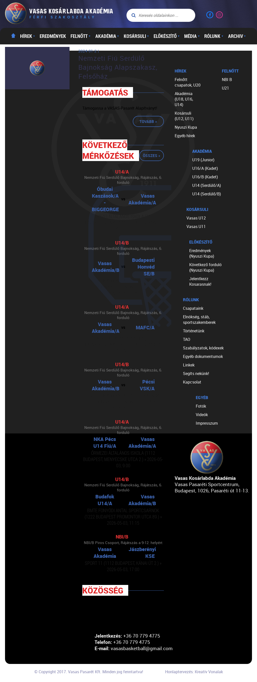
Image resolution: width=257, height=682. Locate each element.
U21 (225, 88)
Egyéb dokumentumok (203, 356)
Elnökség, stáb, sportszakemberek (199, 319)
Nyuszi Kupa (186, 127)
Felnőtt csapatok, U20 (188, 82)
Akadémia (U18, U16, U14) (184, 99)
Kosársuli (136, 36)
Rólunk (213, 36)
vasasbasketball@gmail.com (142, 648)
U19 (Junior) (203, 160)
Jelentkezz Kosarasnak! (200, 281)
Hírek (27, 36)
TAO (186, 339)
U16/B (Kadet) (205, 177)
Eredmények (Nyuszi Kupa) (201, 253)
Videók (202, 414)
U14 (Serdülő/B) (206, 194)
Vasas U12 (196, 218)
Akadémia (107, 36)
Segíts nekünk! (196, 373)
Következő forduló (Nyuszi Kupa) (205, 267)
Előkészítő (167, 36)
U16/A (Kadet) (205, 168)
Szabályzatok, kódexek (203, 348)
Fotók (201, 406)
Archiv (237, 36)
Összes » (151, 155)
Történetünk (193, 331)
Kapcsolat (192, 382)
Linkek (189, 365)
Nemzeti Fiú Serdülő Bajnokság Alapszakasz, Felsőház (117, 67)
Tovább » (148, 121)
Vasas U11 (196, 226)
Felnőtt (81, 36)
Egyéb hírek (185, 135)
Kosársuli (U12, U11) (184, 115)
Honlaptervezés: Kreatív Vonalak (194, 671)
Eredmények (53, 36)
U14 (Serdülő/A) (206, 185)
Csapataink (193, 308)
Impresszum (207, 423)
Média (192, 36)
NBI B (227, 79)
